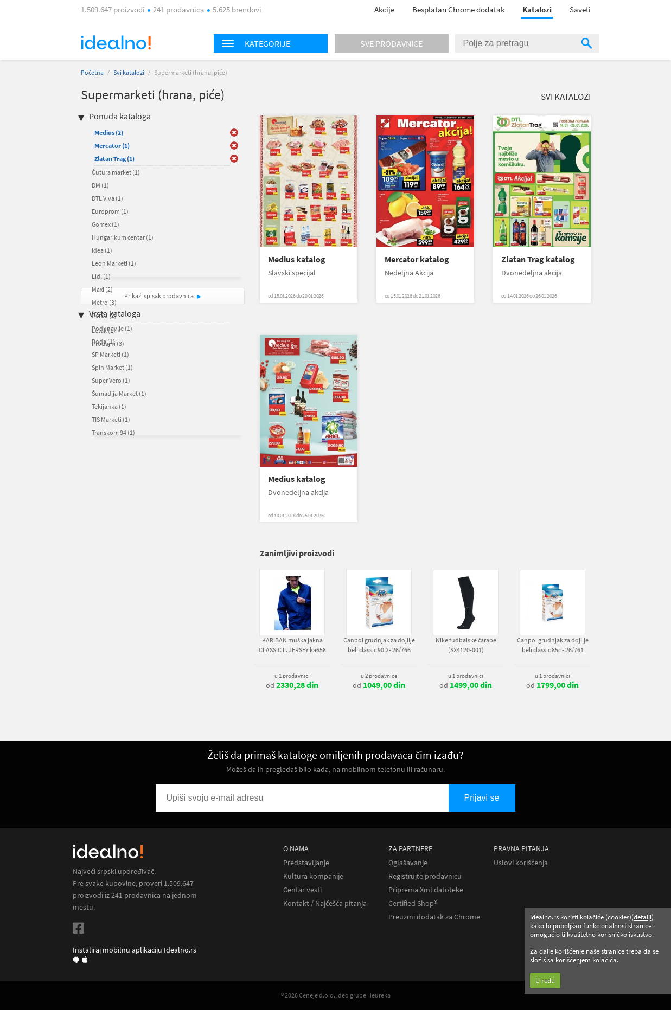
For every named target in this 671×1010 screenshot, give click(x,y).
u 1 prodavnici (292, 675)
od (292, 685)
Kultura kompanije (313, 876)
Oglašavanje (407, 862)
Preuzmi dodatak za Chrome (434, 917)
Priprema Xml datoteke (425, 890)
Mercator (112, 145)
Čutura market (116, 172)
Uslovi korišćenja (521, 862)
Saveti (580, 9)
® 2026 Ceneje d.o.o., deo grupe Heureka (336, 995)
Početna (92, 72)
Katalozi (537, 9)
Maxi (102, 289)
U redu (545, 980)
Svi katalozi (128, 72)
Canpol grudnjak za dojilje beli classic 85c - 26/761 (553, 645)
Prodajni (108, 343)
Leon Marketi (114, 263)
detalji (642, 917)
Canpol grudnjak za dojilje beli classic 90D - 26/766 (379, 645)
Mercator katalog (417, 259)
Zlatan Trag (114, 159)
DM (100, 185)
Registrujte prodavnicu (425, 876)
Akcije (384, 9)
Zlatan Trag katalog (538, 259)
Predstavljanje (306, 862)
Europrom (110, 211)
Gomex (105, 224)
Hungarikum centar (123, 237)
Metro (104, 302)
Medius (108, 132)
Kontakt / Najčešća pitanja (325, 903)
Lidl (101, 276)
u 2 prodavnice (379, 675)
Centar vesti (302, 890)
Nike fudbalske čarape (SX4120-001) (466, 645)
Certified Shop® (412, 903)
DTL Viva (107, 198)
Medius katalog (296, 259)
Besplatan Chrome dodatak (458, 9)
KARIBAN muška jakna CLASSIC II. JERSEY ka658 (292, 645)
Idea (102, 250)
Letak (104, 330)
